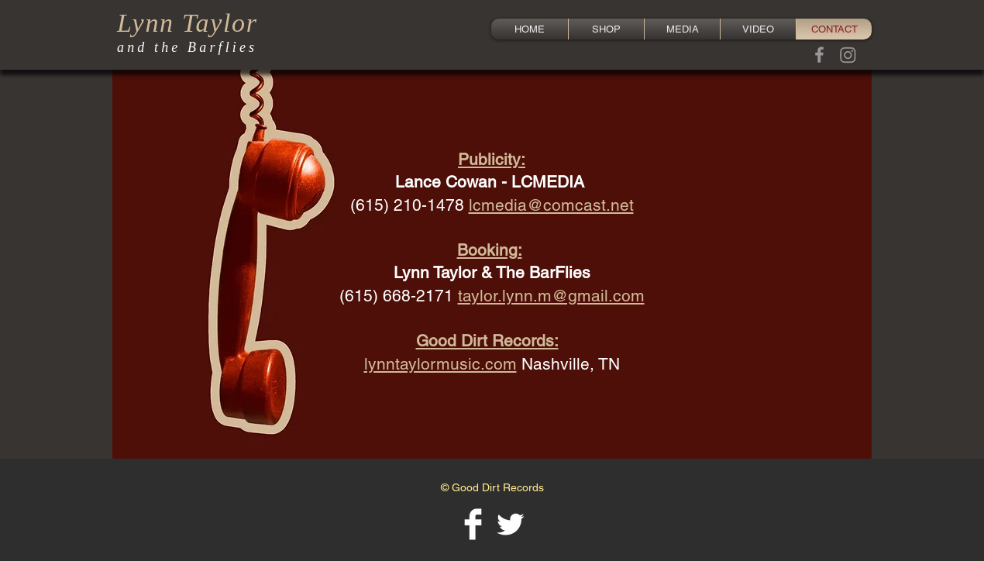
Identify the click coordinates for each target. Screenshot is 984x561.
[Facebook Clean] (473, 524)
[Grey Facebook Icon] (819, 54)
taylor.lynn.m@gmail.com (551, 295)
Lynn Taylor (187, 23)
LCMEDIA (547, 181)
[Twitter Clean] (510, 524)
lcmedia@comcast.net (551, 205)
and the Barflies (187, 47)
